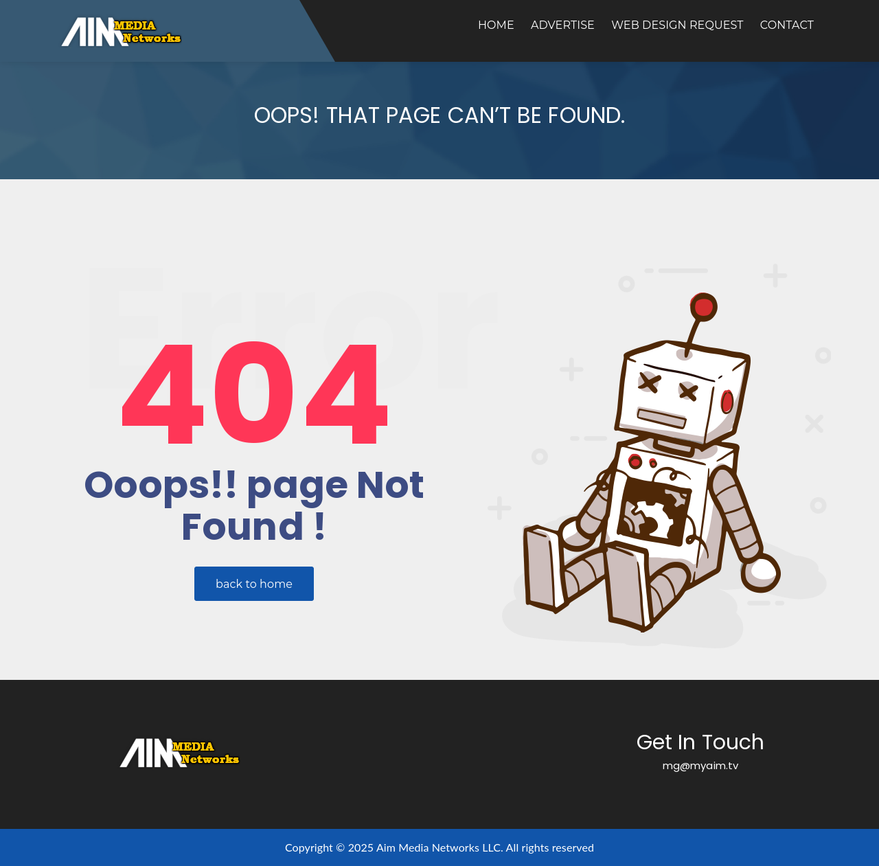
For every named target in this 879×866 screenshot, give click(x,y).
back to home (254, 584)
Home (496, 25)
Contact (787, 25)
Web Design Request (677, 25)
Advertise (563, 25)
